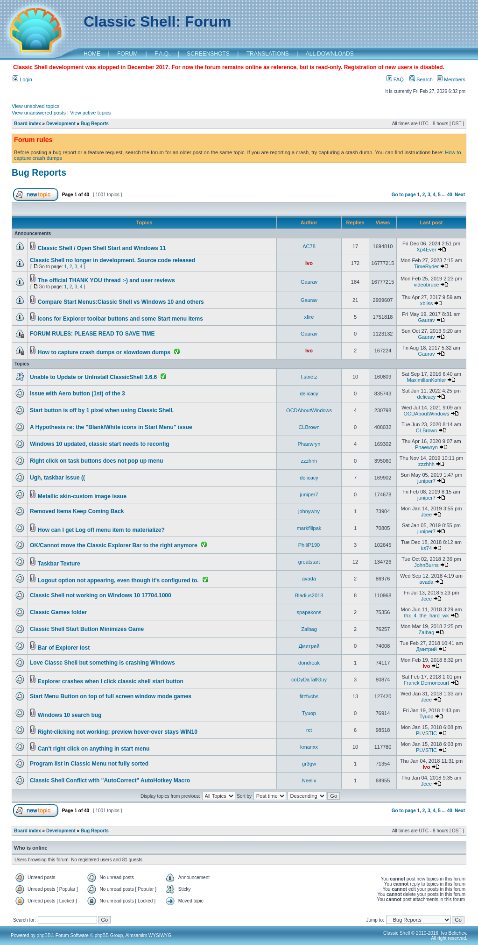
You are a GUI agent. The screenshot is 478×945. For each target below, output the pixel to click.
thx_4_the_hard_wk (426, 615)
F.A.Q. (162, 53)
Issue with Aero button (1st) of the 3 (77, 393)
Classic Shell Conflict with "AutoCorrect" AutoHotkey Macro (110, 780)
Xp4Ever (426, 249)
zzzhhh (309, 461)
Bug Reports (95, 123)
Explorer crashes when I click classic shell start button (110, 681)
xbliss (426, 303)
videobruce (426, 284)
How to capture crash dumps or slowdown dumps (104, 352)
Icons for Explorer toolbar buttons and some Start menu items (120, 318)
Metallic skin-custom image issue (82, 496)
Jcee (426, 514)
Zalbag (309, 629)
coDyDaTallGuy (309, 679)
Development (61, 123)
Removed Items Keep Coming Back (77, 511)
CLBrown (308, 427)
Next (460, 194)
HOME (92, 53)
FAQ (395, 79)
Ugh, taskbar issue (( (57, 477)
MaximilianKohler (426, 380)
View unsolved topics (36, 106)
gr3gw (309, 763)
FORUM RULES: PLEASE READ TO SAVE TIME (92, 333)
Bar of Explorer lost (64, 647)
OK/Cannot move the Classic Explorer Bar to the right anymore (113, 545)
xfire (309, 317)
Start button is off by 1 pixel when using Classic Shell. (102, 410)
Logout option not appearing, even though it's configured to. (118, 580)
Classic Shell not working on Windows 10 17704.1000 (100, 595)
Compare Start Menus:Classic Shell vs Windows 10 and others (121, 302)
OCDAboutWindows (309, 410)
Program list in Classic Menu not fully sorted (89, 763)
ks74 (426, 548)
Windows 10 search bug (70, 715)
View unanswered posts (39, 112)
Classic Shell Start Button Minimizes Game (87, 629)
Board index (27, 123)
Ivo (309, 263)
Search (421, 79)
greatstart (309, 562)
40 (449, 194)
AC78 (309, 246)
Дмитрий (309, 646)
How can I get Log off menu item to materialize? (101, 530)
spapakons (308, 612)
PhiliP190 (309, 545)
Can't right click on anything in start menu (94, 748)
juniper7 (426, 481)
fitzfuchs (309, 696)
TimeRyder (426, 266)
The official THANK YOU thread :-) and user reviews (106, 280)
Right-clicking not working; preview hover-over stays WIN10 (117, 732)
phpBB (44, 935)
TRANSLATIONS (267, 53)
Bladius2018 (309, 595)
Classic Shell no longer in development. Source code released (112, 260)
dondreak (309, 663)
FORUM (127, 53)
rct (309, 730)
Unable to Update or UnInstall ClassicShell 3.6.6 (93, 377)
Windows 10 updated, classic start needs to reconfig (99, 444)
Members (451, 79)
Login (22, 79)
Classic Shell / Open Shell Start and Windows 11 (102, 248)
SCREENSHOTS (208, 53)
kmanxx (309, 747)
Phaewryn (309, 444)
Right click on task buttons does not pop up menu (96, 461)
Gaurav (309, 282)
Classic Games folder (58, 612)
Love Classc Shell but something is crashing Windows (102, 662)
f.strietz (309, 376)
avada (309, 578)
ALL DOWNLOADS (330, 53)
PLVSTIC (426, 733)
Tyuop (309, 713)
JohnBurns (426, 565)
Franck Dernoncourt (426, 683)
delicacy (309, 393)
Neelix (309, 780)
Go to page (404, 194)
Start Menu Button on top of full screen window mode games (110, 696)
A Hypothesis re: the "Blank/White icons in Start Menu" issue (111, 427)
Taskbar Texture (59, 563)
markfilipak (309, 528)
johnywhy (309, 511)
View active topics (90, 112)
